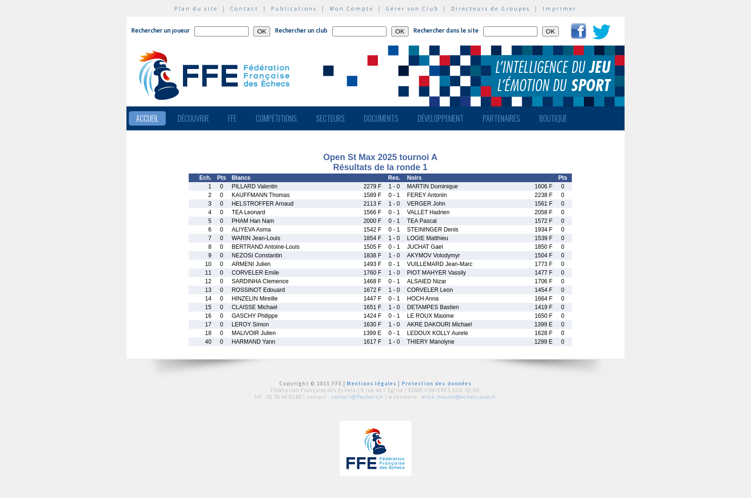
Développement (441, 118)
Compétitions (276, 118)
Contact (244, 8)
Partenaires (501, 118)
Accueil (147, 118)
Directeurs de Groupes (490, 8)
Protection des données (437, 383)
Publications (294, 8)
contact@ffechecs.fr (357, 397)
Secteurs (330, 118)
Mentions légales (372, 383)
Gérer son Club (412, 8)
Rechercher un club (301, 30)
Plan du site (196, 8)
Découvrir (193, 118)
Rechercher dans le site (445, 30)
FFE (232, 118)
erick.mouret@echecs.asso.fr (459, 397)
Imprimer (560, 8)
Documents (381, 118)
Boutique (553, 118)
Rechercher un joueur (160, 30)
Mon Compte (352, 8)
